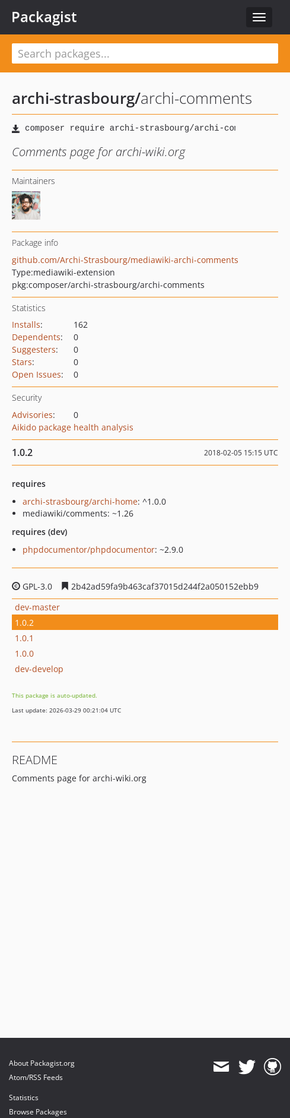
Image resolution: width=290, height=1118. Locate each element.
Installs (26, 324)
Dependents (36, 337)
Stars (22, 362)
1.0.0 (24, 653)
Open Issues (36, 374)
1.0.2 (24, 622)
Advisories (32, 414)
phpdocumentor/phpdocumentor (89, 549)
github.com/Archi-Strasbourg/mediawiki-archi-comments (125, 259)
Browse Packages (38, 1112)
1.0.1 (24, 638)
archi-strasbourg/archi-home (80, 501)
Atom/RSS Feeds (36, 1077)
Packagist (44, 16)
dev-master (37, 607)
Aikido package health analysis (72, 427)
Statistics (24, 1097)
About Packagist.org (42, 1063)
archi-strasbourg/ (76, 98)
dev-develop (39, 668)
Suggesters (34, 349)
